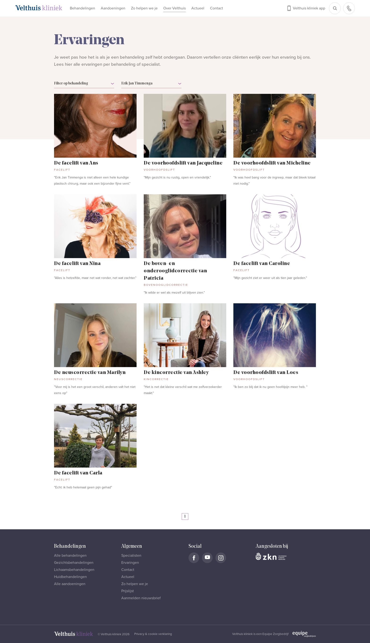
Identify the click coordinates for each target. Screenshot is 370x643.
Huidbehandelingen (70, 576)
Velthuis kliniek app (309, 8)
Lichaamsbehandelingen (74, 569)
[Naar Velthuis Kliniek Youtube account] (207, 557)
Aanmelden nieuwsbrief (141, 598)
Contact (216, 8)
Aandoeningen (113, 8)
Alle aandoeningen (69, 584)
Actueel (197, 8)
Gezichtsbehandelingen (73, 562)
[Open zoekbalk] (335, 8)
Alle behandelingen (70, 555)
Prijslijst (127, 591)
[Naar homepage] (38, 7)
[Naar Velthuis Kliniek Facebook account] (194, 557)
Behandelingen (82, 8)
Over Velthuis (174, 8)
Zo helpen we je (144, 8)
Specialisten (131, 555)
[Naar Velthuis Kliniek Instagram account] (220, 557)
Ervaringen (130, 562)
